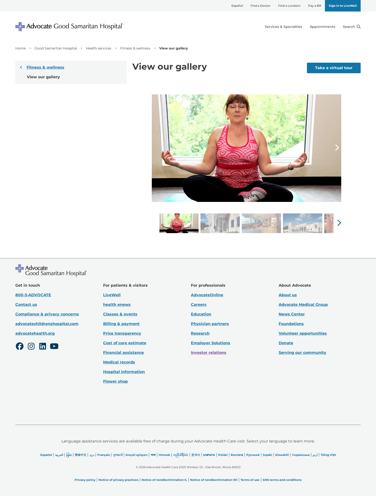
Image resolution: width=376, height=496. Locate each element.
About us (288, 295)
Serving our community (302, 352)
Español (237, 5)
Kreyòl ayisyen (136, 455)
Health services (98, 48)
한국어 (195, 455)
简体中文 (80, 455)
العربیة (59, 455)
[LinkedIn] (43, 347)
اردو (315, 455)
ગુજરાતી (118, 455)
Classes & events (120, 314)
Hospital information (124, 371)
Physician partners (210, 323)
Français (103, 455)
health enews (117, 304)
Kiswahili (282, 455)
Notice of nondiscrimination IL (164, 480)
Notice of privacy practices (118, 480)
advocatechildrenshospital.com (46, 323)
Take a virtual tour (333, 68)
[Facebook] (20, 347)
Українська (301, 455)
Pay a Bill (314, 5)
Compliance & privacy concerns (47, 314)
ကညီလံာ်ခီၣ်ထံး (180, 455)
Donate (286, 343)
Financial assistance (123, 352)
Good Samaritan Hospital (56, 48)
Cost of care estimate (124, 343)
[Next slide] (337, 148)
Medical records (119, 362)
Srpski (267, 455)
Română (237, 455)
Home (20, 48)
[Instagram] (31, 347)
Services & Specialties (283, 26)
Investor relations (208, 352)
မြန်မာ (69, 455)
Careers (198, 304)
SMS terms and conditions (282, 480)
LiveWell (112, 295)
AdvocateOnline (207, 295)
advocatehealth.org (35, 333)
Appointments (322, 26)
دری (91, 455)
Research (200, 333)
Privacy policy (85, 480)
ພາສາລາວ (209, 455)
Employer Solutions (210, 343)
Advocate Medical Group (303, 304)
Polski (223, 455)
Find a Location (289, 5)
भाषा (153, 455)
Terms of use (250, 480)
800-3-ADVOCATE (33, 295)
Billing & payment (121, 323)
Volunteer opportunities (303, 333)
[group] (179, 223)
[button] (339, 222)
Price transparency (122, 333)
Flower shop (115, 381)
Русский (253, 455)
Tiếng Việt (328, 455)
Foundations (291, 323)
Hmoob (164, 455)
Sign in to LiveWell (343, 5)
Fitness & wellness (135, 48)
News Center (292, 314)
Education (201, 314)
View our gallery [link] (173, 48)
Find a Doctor (260, 5)
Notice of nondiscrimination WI (213, 480)
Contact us (26, 304)
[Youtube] (54, 347)
